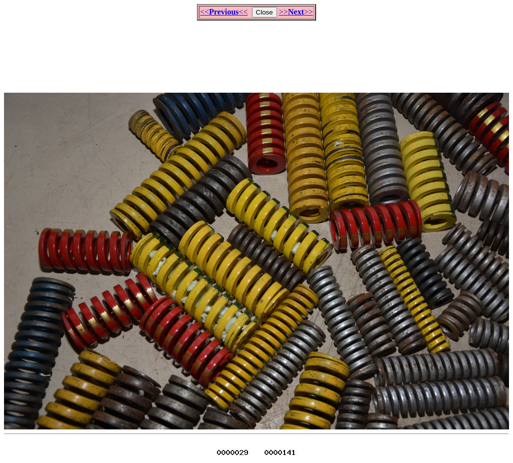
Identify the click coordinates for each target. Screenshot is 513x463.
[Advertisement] (256, 52)
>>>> (296, 12)
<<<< (223, 12)
